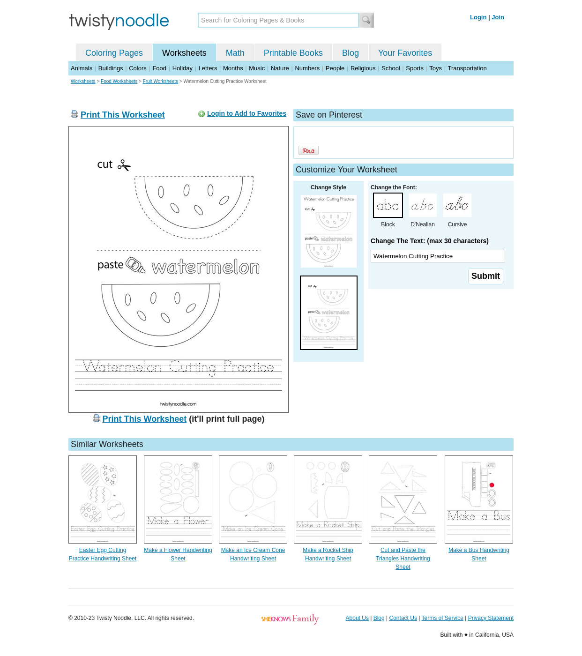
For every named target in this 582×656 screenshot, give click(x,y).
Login (478, 17)
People (335, 68)
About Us (357, 618)
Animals (81, 68)
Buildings (110, 68)
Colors (138, 68)
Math (235, 53)
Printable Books (293, 53)
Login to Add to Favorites (246, 113)
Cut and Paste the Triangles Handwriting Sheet (403, 558)
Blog (350, 53)
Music (257, 68)
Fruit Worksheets (160, 81)
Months (233, 68)
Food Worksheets (119, 81)
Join (498, 17)
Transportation (467, 68)
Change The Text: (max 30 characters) (430, 241)
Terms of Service (442, 618)
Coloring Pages (114, 53)
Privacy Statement (491, 618)
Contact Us (403, 618)
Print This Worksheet (123, 114)
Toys (435, 68)
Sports (415, 68)
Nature (280, 68)
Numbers (307, 68)
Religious (363, 68)
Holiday (182, 68)
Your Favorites (405, 53)
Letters (208, 68)
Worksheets (184, 53)
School (390, 68)
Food (159, 68)
